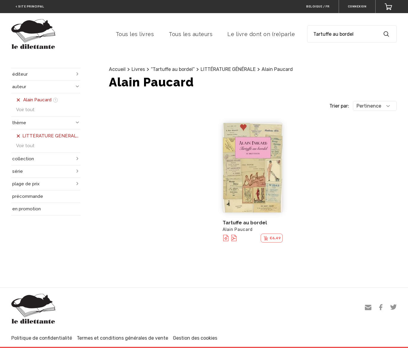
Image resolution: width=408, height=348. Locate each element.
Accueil (117, 69)
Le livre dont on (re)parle (261, 34)
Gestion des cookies (195, 338)
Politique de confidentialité (41, 338)
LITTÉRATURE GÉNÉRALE (228, 69)
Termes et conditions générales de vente (122, 338)
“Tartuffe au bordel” (173, 69)
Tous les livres (135, 34)
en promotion (26, 209)
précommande (27, 196)
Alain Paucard (277, 69)
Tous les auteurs (190, 34)
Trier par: (339, 106)
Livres (138, 69)
